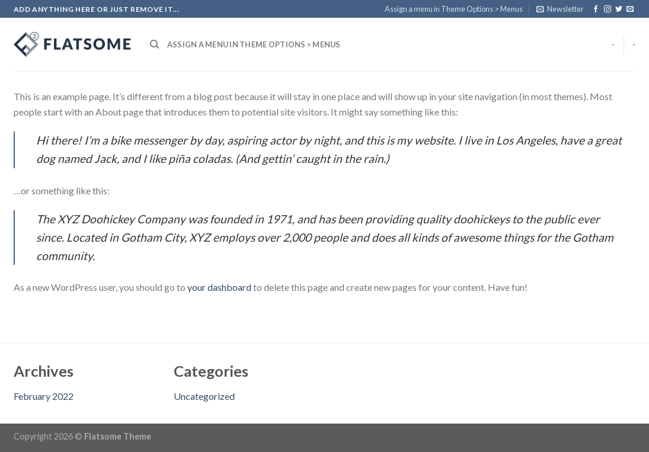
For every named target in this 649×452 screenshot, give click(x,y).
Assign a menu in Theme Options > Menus (454, 9)
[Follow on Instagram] (607, 9)
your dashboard (219, 287)
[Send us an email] (630, 9)
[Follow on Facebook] (595, 9)
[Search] (154, 44)
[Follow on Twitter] (618, 9)
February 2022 (43, 396)
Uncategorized (204, 396)
